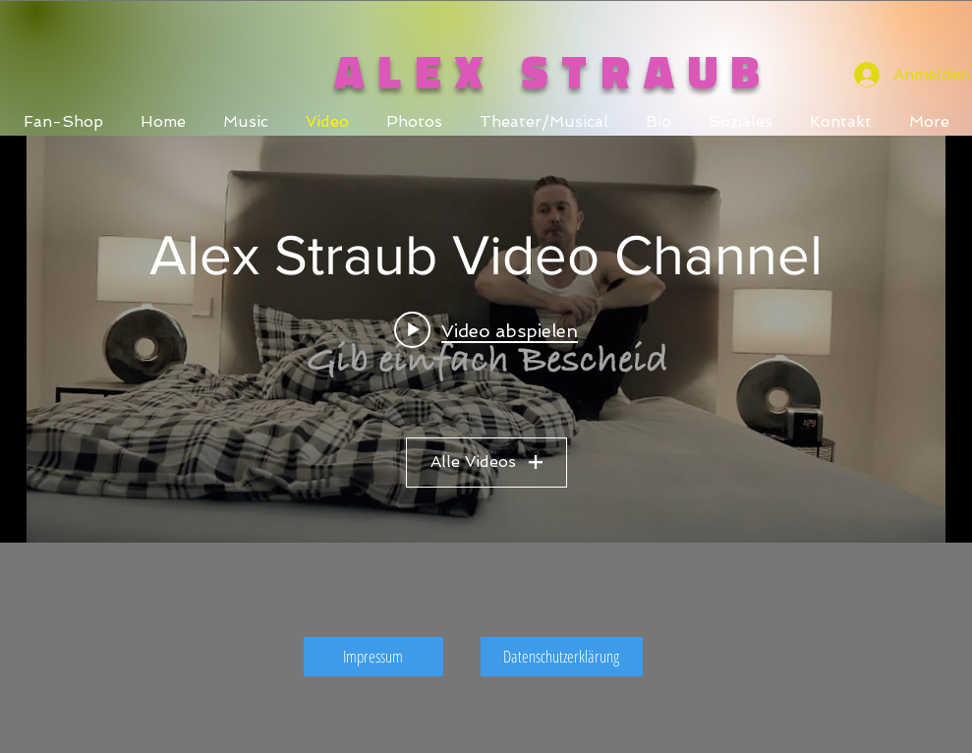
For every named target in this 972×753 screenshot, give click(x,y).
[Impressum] (373, 656)
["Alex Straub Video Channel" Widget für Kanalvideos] (486, 339)
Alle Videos (486, 461)
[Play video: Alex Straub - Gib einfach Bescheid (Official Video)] (486, 329)
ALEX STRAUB (553, 71)
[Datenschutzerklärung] (562, 656)
